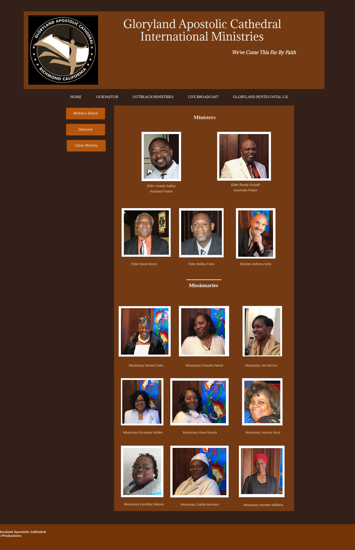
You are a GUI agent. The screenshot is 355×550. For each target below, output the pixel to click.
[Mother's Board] (85, 113)
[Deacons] (85, 129)
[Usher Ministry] (86, 145)
